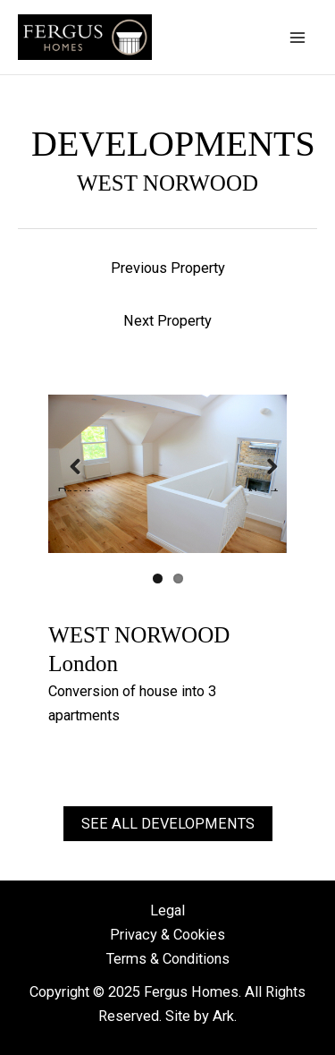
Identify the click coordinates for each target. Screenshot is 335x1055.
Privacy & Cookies (167, 934)
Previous (75, 488)
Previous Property (168, 268)
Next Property (167, 320)
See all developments (168, 823)
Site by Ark (199, 1016)
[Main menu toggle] (297, 37)
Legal (167, 910)
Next (262, 488)
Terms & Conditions (168, 958)
